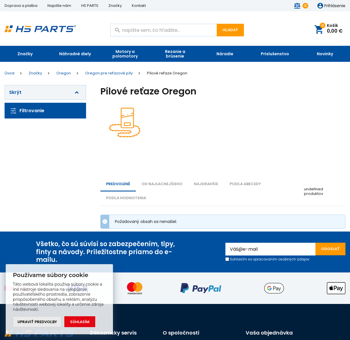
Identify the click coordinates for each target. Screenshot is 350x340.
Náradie (224, 54)
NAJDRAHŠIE (206, 184)
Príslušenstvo (275, 54)
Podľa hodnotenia (126, 198)
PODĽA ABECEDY (245, 184)
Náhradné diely (75, 54)
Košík (331, 28)
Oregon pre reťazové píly (109, 73)
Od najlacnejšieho (162, 184)
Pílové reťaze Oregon (167, 73)
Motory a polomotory (125, 54)
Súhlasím (80, 322)
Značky (115, 5)
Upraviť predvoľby (37, 322)
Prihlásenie (334, 6)
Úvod (9, 73)
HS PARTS (89, 5)
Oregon (63, 73)
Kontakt (139, 5)
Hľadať (230, 30)
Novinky (325, 54)
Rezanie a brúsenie (175, 54)
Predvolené (118, 184)
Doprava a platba (21, 5)
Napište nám (59, 5)
